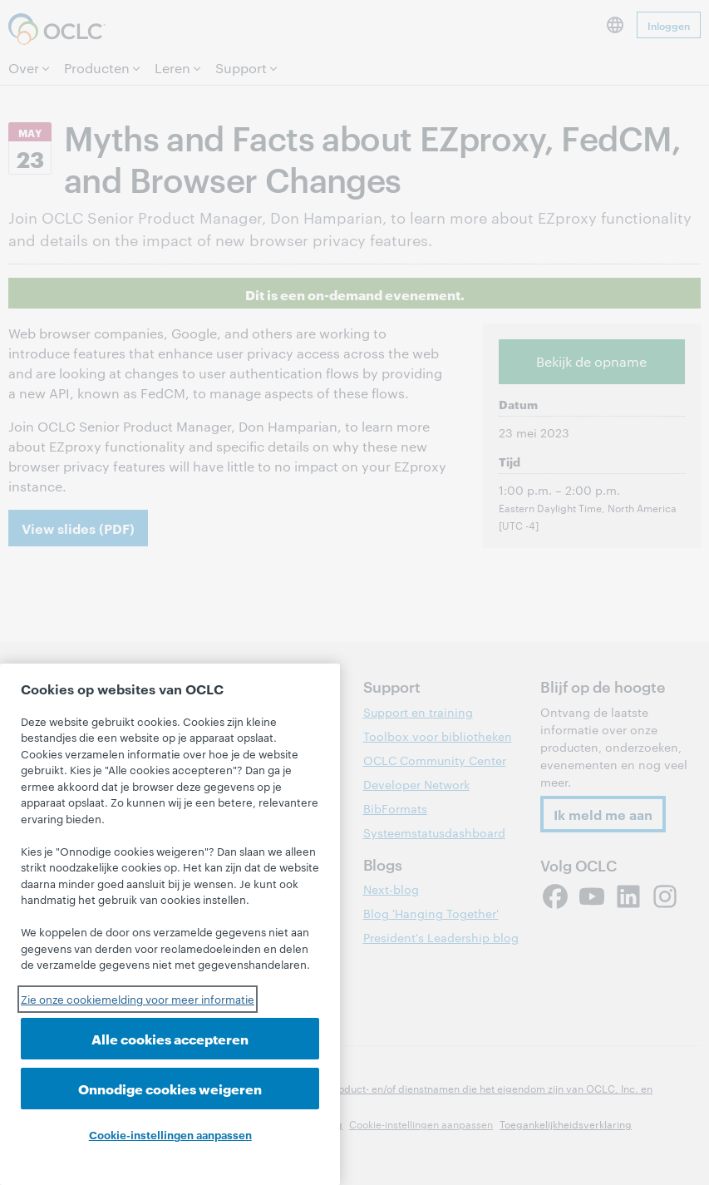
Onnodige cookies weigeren (170, 1088)
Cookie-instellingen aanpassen (170, 1134)
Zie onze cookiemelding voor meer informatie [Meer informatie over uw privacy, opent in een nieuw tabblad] (137, 998)
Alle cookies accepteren (170, 1038)
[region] (170, 924)
